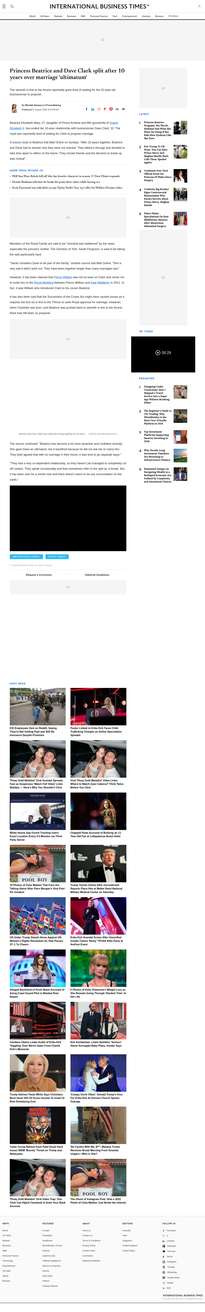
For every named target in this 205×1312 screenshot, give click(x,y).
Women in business (51, 1275)
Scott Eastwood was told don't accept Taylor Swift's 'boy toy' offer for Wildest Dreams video (67, 188)
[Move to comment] (123, 109)
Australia (127, 1239)
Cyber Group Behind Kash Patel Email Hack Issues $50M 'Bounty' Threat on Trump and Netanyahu (36, 1159)
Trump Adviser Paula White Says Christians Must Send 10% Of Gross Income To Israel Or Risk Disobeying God (37, 1107)
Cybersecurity (48, 1264)
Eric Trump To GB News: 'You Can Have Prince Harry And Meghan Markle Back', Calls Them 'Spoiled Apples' (156, 154)
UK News (44, 16)
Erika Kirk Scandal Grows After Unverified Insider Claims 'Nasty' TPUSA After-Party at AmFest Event (96, 950)
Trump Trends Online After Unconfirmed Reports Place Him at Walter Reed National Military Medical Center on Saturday (96, 897)
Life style (6, 1280)
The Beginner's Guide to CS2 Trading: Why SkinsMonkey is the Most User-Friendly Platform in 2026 (158, 417)
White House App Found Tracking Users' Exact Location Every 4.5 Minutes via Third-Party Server (36, 845)
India (125, 1244)
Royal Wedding (43, 282)
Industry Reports (50, 1295)
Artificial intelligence (51, 1269)
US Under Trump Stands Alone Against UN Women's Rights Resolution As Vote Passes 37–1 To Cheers (36, 950)
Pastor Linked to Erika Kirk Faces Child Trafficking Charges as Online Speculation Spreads (96, 741)
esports (45, 1280)
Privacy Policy (88, 1254)
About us (86, 1239)
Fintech (45, 1290)
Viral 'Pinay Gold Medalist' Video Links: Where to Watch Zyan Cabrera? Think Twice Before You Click (97, 793)
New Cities (47, 1285)
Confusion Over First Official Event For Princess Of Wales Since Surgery (158, 175)
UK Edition (173, 16)
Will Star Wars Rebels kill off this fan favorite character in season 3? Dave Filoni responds (66, 176)
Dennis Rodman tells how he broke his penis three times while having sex (56, 182)
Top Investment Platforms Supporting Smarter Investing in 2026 (156, 436)
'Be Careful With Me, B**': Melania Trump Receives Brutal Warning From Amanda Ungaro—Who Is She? (95, 1159)
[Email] (117, 109)
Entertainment (129, 16)
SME (83, 16)
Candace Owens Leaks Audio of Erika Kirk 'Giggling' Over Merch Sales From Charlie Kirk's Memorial (35, 1055)
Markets (58, 16)
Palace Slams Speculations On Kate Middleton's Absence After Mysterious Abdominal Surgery (156, 220)
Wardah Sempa (33, 105)
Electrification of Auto (52, 1254)
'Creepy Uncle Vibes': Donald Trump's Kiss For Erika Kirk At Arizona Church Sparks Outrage (96, 1107)
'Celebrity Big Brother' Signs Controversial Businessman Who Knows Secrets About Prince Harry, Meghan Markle (156, 197)
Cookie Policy (88, 1259)
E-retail (45, 1239)
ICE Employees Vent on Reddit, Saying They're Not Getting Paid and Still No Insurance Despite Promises (33, 741)
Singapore (127, 1249)
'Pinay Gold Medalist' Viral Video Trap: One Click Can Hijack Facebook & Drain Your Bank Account (38, 1211)
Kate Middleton (100, 282)
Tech (114, 16)
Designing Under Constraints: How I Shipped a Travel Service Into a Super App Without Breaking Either (156, 394)
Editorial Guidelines (97, 583)
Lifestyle (146, 16)
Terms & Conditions (91, 1249)
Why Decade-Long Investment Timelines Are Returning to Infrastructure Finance (157, 455)
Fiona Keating (53, 105)
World (32, 16)
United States (129, 1259)
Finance (46, 1259)
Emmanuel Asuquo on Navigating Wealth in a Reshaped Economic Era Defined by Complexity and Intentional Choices (157, 475)
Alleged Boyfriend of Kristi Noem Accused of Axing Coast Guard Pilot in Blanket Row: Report (37, 1002)
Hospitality (47, 1244)
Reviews (159, 16)
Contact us (87, 1244)
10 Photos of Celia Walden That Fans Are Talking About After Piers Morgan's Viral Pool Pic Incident (37, 897)
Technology (7, 1269)
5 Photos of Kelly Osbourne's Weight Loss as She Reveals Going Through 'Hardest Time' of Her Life (98, 1002)
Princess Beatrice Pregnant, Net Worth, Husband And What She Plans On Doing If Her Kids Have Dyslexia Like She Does (157, 130)
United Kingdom (130, 1254)
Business (71, 16)
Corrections (87, 1264)
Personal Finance (99, 16)
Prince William (63, 277)
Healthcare (47, 1249)
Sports (5, 1285)
